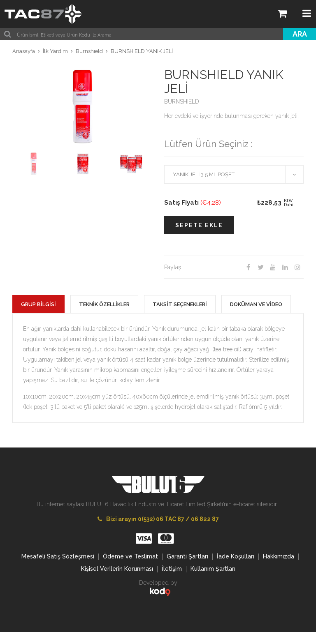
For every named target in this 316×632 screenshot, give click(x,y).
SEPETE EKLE (199, 225)
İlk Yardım (55, 51)
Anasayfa (23, 51)
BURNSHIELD (181, 101)
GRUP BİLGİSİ (38, 304)
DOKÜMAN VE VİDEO (256, 304)
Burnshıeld (89, 51)
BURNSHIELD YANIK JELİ (142, 51)
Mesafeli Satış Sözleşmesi (57, 556)
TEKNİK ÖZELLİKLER (104, 304)
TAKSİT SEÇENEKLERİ (180, 304)
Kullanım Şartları (213, 569)
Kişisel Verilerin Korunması (117, 569)
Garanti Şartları (187, 556)
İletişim (172, 569)
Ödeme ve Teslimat (130, 556)
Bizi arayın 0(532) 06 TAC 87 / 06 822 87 (158, 519)
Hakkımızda (278, 556)
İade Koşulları (235, 556)
